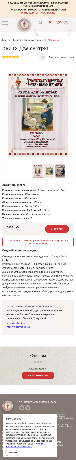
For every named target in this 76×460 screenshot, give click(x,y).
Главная (6, 40)
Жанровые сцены (32, 40)
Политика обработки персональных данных (52, 443)
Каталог (17, 40)
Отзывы (45, 438)
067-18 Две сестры (53, 40)
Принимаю (12, 452)
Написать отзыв (38, 375)
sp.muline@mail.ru (16, 323)
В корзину (57, 229)
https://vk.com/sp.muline (18, 327)
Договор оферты (49, 448)
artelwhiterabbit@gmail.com (37, 402)
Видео (44, 435)
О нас (44, 431)
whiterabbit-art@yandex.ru (38, 13)
